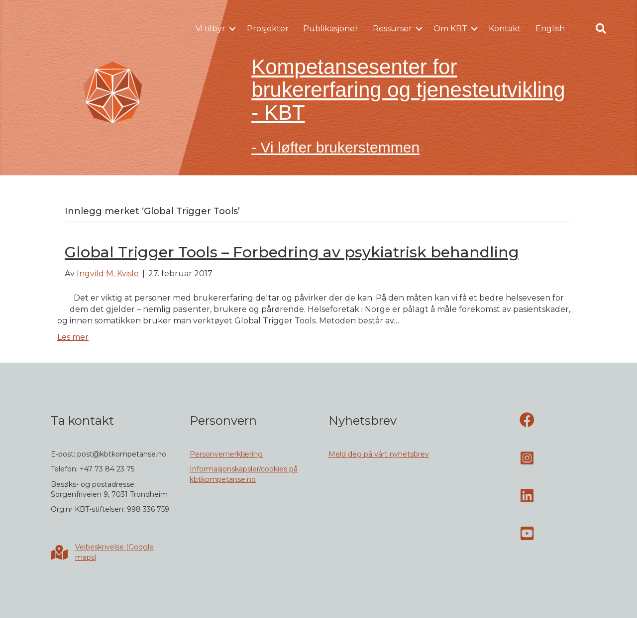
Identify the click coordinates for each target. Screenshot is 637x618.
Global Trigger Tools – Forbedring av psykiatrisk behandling (292, 252)
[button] (232, 29)
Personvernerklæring (226, 454)
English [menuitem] (550, 28)
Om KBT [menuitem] (450, 28)
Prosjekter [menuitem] (268, 28)
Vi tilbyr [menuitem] (210, 28)
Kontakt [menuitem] (505, 28)
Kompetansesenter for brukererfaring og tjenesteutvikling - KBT (408, 89)
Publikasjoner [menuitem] (330, 28)
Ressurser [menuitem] (392, 28)
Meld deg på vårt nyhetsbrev (378, 454)
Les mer (73, 337)
